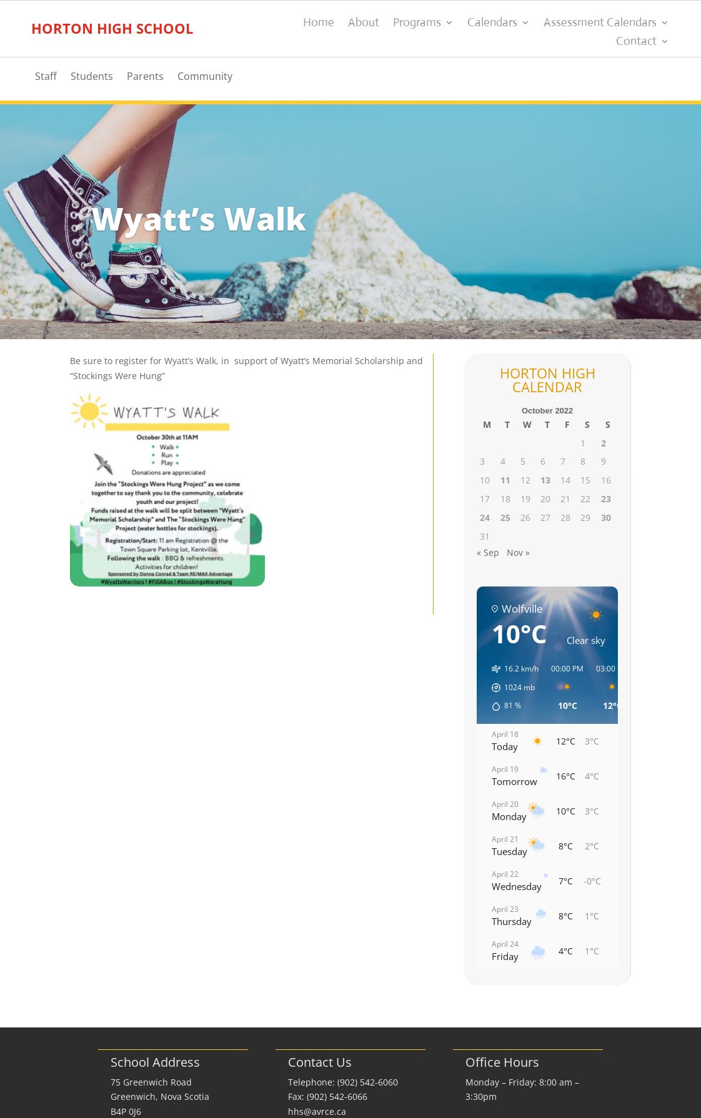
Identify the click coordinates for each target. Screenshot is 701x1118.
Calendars (492, 23)
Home (318, 23)
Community (204, 77)
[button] (511, 687)
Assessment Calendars (600, 23)
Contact (636, 42)
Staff (46, 77)
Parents (145, 77)
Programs (417, 23)
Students (92, 77)
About (363, 23)
